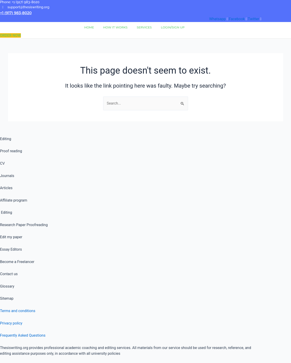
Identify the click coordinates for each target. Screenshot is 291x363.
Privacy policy (11, 323)
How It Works (115, 27)
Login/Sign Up (173, 27)
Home (89, 27)
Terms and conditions (17, 311)
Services (144, 27)
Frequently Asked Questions (22, 335)
